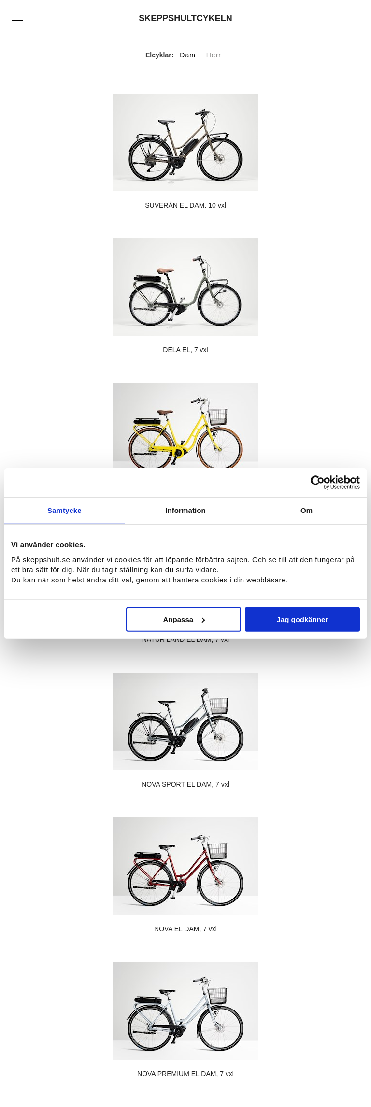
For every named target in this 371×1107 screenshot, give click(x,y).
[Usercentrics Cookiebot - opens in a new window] (317, 482)
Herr (213, 55)
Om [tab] (306, 510)
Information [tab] (185, 510)
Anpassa (184, 619)
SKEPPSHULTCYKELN (185, 18)
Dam (188, 55)
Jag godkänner (302, 619)
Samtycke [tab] (64, 510)
